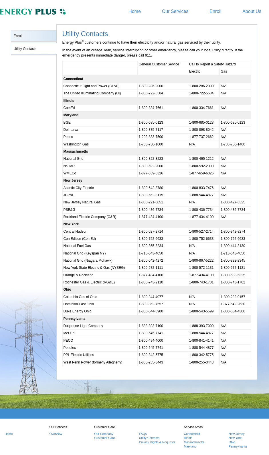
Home (134, 11)
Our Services (175, 11)
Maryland (190, 446)
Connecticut (192, 433)
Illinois (188, 438)
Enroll (215, 11)
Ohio (232, 442)
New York (235, 438)
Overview (56, 433)
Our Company (103, 433)
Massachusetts (194, 442)
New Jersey (237, 433)
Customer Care (104, 438)
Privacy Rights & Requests (157, 442)
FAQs (143, 433)
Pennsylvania (238, 446)
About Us (251, 11)
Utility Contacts (25, 49)
